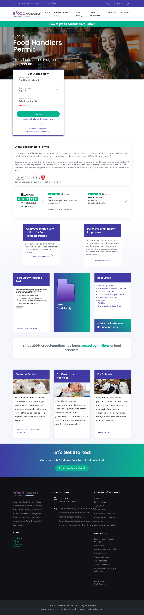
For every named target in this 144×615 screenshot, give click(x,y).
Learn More (103, 432)
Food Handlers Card (61, 14)
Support (117, 3)
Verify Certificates (102, 565)
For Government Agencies (105, 549)
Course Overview (106, 291)
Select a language (25, 88)
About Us (98, 498)
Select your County (25, 99)
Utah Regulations (106, 285)
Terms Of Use (100, 506)
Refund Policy (100, 510)
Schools (112, 12)
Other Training (78, 14)
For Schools (99, 545)
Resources (124, 12)
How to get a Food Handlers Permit (38, 119)
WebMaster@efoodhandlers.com (74, 512)
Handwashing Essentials (109, 306)
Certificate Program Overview (112, 288)
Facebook (17, 538)
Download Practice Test (26, 328)
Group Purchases (95, 14)
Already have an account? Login (38, 131)
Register (38, 114)
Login (127, 3)
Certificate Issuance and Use (106, 513)
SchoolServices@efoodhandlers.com (76, 521)
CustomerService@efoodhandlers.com (77, 508)
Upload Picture (100, 553)
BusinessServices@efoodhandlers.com (77, 525)
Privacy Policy (100, 502)
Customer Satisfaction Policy (106, 517)
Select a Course (24, 78)
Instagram (18, 544)
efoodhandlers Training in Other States (105, 569)
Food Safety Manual (107, 297)
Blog (108, 3)
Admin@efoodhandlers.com (72, 516)
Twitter (16, 541)
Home (47, 12)
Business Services (102, 260)
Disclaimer (98, 521)
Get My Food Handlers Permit (72, 468)
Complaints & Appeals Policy (112, 294)
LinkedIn (16, 546)
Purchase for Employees (38, 128)
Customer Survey (101, 557)
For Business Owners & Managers (103, 540)
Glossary (102, 300)
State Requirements (41, 256)
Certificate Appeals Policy (105, 525)
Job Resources (100, 561)
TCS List (101, 303)
